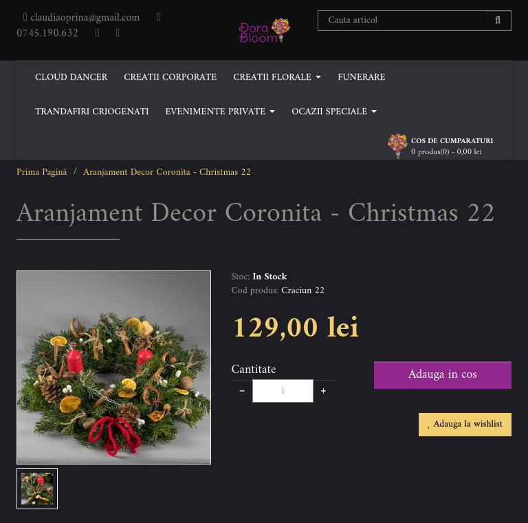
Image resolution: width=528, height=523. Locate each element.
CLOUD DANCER (71, 77)
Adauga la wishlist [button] (465, 424)
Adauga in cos (442, 374)
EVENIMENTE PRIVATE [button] (220, 111)
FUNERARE (361, 77)
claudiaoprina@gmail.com (84, 18)
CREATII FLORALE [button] (277, 77)
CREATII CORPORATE (170, 77)
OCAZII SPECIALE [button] (334, 111)
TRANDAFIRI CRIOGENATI (91, 111)
